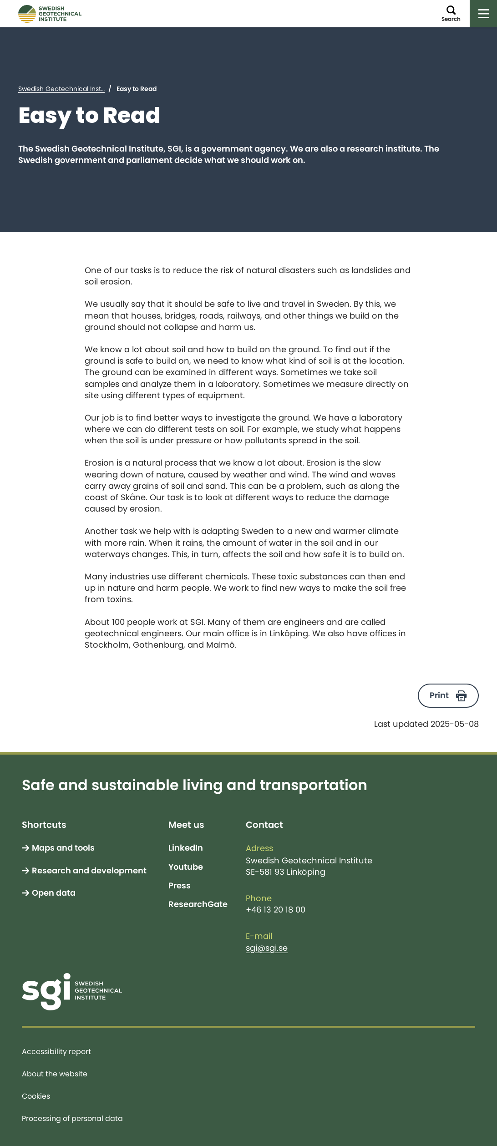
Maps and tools (63, 848)
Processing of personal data (72, 1118)
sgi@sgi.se (267, 948)
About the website (54, 1073)
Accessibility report (56, 1051)
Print (439, 695)
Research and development (89, 871)
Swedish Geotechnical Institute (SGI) (75, 89)
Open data (54, 893)
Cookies (36, 1096)
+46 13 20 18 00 (275, 910)
